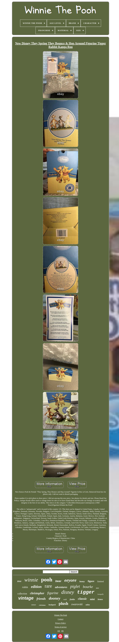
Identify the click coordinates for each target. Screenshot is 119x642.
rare (48, 586)
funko (72, 599)
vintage (26, 598)
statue (33, 605)
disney (67, 592)
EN (59, 631)
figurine (52, 593)
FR (62, 631)
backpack (52, 605)
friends (41, 598)
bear (58, 581)
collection (22, 593)
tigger (85, 592)
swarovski (77, 604)
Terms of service (61, 627)
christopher (37, 593)
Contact (60, 619)
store (97, 588)
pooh (46, 580)
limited (100, 581)
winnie (31, 580)
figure (91, 581)
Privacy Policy (60, 623)
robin (25, 587)
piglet (75, 586)
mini (92, 599)
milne (88, 605)
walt (65, 599)
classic (82, 598)
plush (63, 603)
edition (36, 587)
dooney (54, 598)
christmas (42, 605)
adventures (61, 587)
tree (19, 581)
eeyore (70, 580)
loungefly (100, 594)
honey (82, 581)
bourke (88, 587)
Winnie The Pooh (60, 615)
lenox (100, 599)
